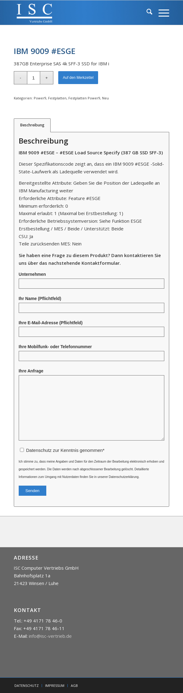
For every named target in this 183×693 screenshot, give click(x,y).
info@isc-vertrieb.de (50, 636)
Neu (105, 98)
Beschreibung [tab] (32, 125)
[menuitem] (146, 12)
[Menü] (160, 12)
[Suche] (146, 12)
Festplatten (57, 98)
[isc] (76, 12)
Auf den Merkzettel (78, 77)
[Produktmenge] (33, 77)
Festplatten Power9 (84, 98)
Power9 (40, 98)
